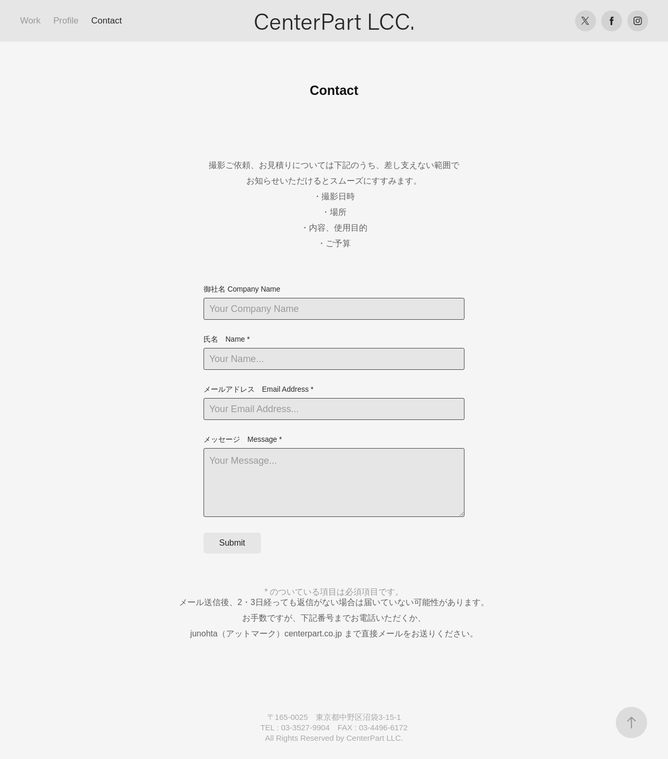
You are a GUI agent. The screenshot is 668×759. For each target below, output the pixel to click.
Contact (106, 21)
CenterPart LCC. (334, 21)
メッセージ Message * (243, 439)
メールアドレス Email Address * (259, 389)
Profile (65, 21)
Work (30, 21)
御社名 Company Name (242, 289)
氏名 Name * (227, 339)
